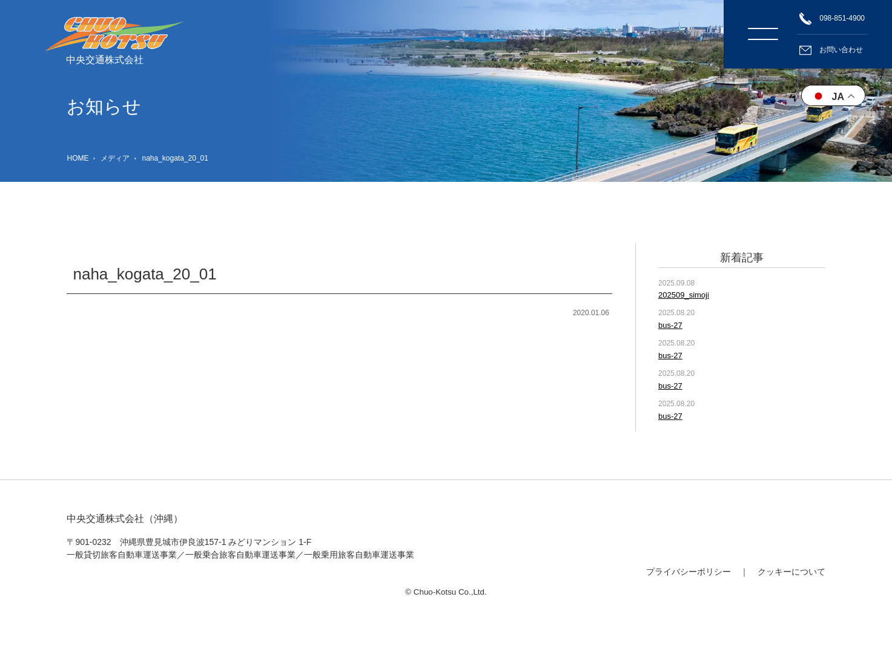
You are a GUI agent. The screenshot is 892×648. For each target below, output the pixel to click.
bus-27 (670, 325)
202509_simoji (683, 294)
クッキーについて (791, 571)
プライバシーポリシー (688, 571)
